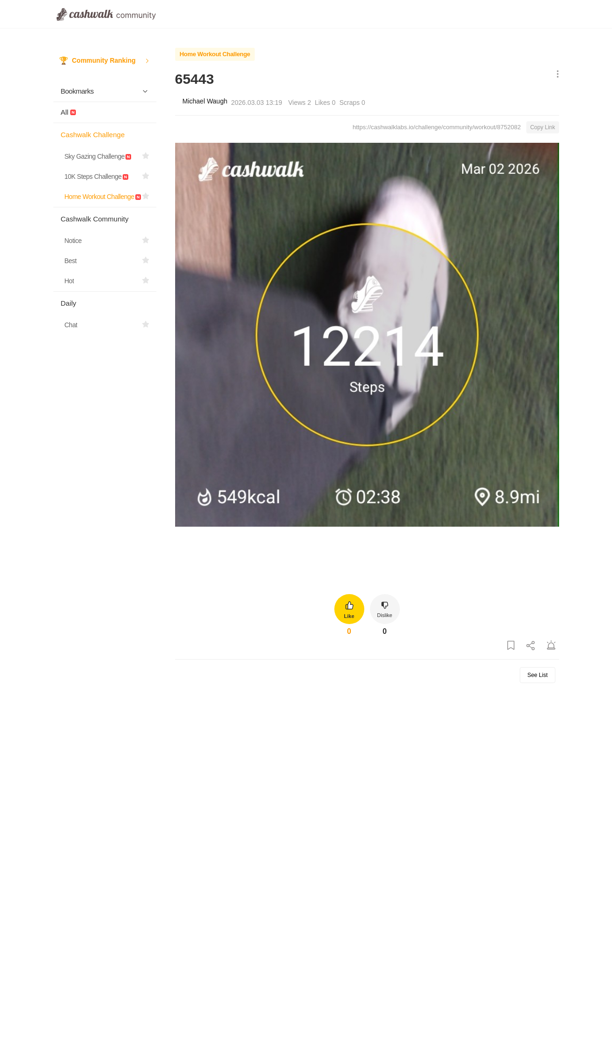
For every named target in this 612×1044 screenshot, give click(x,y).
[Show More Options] (555, 74)
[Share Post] (531, 645)
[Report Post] (551, 645)
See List (537, 675)
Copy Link (542, 127)
